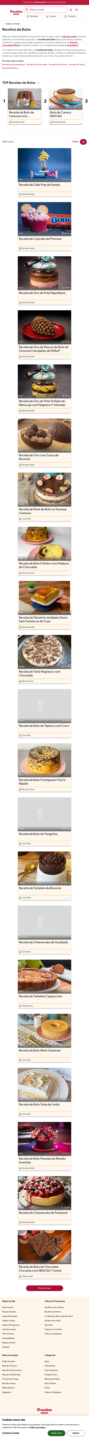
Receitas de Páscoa (10, 68)
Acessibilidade (8, 1338)
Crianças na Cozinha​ (53, 1329)
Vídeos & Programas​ (10, 1325)
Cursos (51, 16)
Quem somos (8, 1307)
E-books (70, 16)
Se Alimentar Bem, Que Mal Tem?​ (59, 1316)
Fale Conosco (8, 1334)
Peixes (47, 1388)
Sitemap (5, 1347)
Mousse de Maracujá (11, 1375)
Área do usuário (9, 1329)
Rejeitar (76, 1433)
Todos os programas (53, 1334)
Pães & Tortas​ (50, 1383)
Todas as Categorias (53, 1392)
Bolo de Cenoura (9, 1366)
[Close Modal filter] (83, 142)
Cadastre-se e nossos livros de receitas (44, 2)
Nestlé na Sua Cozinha (54, 1307)
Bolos (47, 1361)
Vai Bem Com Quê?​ (53, 1321)
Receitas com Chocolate (37, 65)
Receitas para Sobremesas (13, 65)
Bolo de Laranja (8, 1383)
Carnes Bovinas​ (51, 1370)
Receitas (32, 16)
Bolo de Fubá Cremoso (12, 1370)
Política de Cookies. (38, 1427)
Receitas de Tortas (77, 65)
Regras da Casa (8, 1343)
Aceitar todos (56, 1433)
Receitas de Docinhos (58, 65)
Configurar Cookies (10, 1433)
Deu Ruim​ (49, 1325)
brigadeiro (72, 45)
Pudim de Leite (8, 1361)
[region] (44, 1427)
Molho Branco (8, 1388)
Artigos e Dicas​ (8, 1321)
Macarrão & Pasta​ (52, 1379)
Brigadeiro (6, 1392)
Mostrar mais (44, 1288)
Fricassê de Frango (10, 1379)
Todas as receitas (13, 24)
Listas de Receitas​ (9, 1316)
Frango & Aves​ (51, 1375)
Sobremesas (50, 1366)
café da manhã (69, 37)
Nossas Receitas (9, 1312)
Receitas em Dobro (53, 1312)
